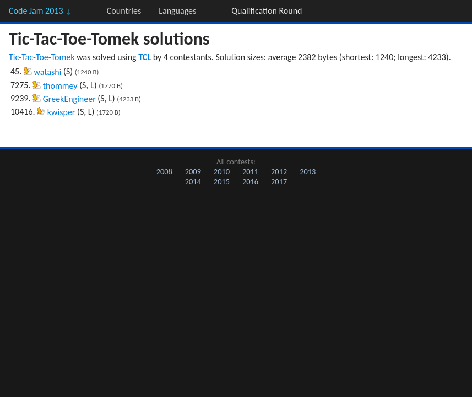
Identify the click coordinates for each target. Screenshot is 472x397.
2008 (164, 171)
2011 (250, 171)
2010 (222, 171)
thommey (60, 86)
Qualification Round (266, 11)
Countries (124, 11)
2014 (193, 181)
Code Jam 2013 (40, 11)
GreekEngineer (69, 99)
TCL (144, 57)
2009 (193, 171)
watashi (48, 72)
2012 (279, 171)
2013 (308, 171)
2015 (222, 181)
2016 (250, 181)
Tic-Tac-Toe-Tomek (42, 57)
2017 (279, 181)
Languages (177, 11)
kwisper (61, 112)
